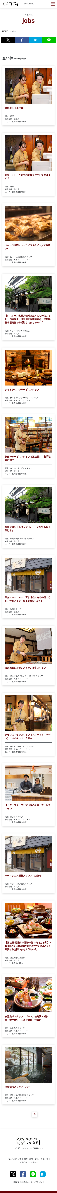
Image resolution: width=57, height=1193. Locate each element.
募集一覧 (44, 1159)
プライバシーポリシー (28, 1162)
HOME (5, 31)
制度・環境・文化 (31, 1159)
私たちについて (15, 1159)
